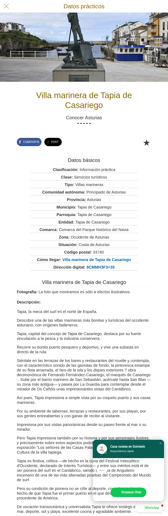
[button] (160, 443)
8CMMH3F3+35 (101, 267)
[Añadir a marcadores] (146, 142)
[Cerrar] (6, 6)
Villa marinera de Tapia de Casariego (96, 260)
